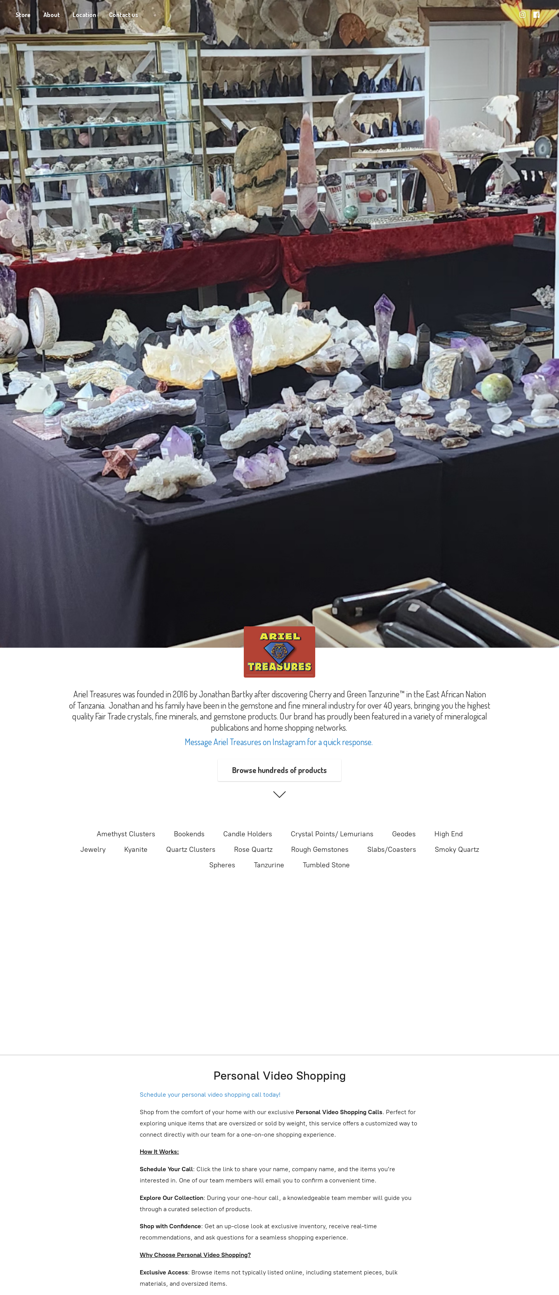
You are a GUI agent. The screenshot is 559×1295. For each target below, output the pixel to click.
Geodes (404, 834)
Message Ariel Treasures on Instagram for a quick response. (279, 741)
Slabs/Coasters (391, 849)
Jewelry (93, 849)
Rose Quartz (253, 849)
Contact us (123, 15)
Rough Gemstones (320, 849)
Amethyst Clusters (126, 834)
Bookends (189, 834)
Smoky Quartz (457, 849)
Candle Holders (247, 834)
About (51, 15)
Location (84, 15)
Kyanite (136, 849)
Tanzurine (269, 865)
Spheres (222, 865)
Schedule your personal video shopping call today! (210, 1094)
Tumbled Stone (326, 865)
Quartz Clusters (190, 849)
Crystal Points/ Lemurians (332, 834)
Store (23, 15)
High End (448, 834)
